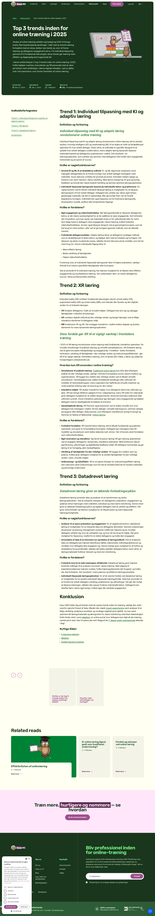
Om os (37, 865)
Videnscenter (93, 9)
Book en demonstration (77, 817)
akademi (86, 617)
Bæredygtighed (41, 883)
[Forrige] (13, 675)
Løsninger (53, 9)
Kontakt (62, 869)
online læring (99, 415)
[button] (17, 911)
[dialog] (17, 885)
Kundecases (65, 9)
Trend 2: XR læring (19, 126)
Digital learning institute (72, 642)
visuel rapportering (115, 608)
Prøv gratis (117, 9)
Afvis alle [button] (24, 907)
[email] (115, 876)
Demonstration (79, 9)
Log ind (131, 9)
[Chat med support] (150, 911)
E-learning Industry (70, 634)
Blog (37, 873)
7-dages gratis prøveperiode (122, 620)
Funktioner (34, 9)
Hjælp (105, 9)
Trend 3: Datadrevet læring (23, 130)
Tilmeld (137, 876)
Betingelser (42, 892)
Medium (65, 638)
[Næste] (19, 675)
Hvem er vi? (39, 869)
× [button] (29, 858)
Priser (44, 9)
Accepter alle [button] (11, 907)
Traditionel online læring (104, 371)
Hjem (15, 18)
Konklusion (16, 135)
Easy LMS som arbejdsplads (40, 878)
